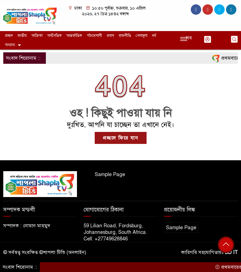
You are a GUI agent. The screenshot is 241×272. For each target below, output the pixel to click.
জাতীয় (22, 35)
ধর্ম (154, 35)
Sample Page (110, 174)
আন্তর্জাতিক (74, 35)
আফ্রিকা (37, 35)
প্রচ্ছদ (9, 35)
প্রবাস (110, 35)
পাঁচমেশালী (94, 35)
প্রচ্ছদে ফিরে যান (120, 138)
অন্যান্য (10, 45)
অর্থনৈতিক (54, 35)
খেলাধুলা (141, 35)
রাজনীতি (125, 35)
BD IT (231, 252)
